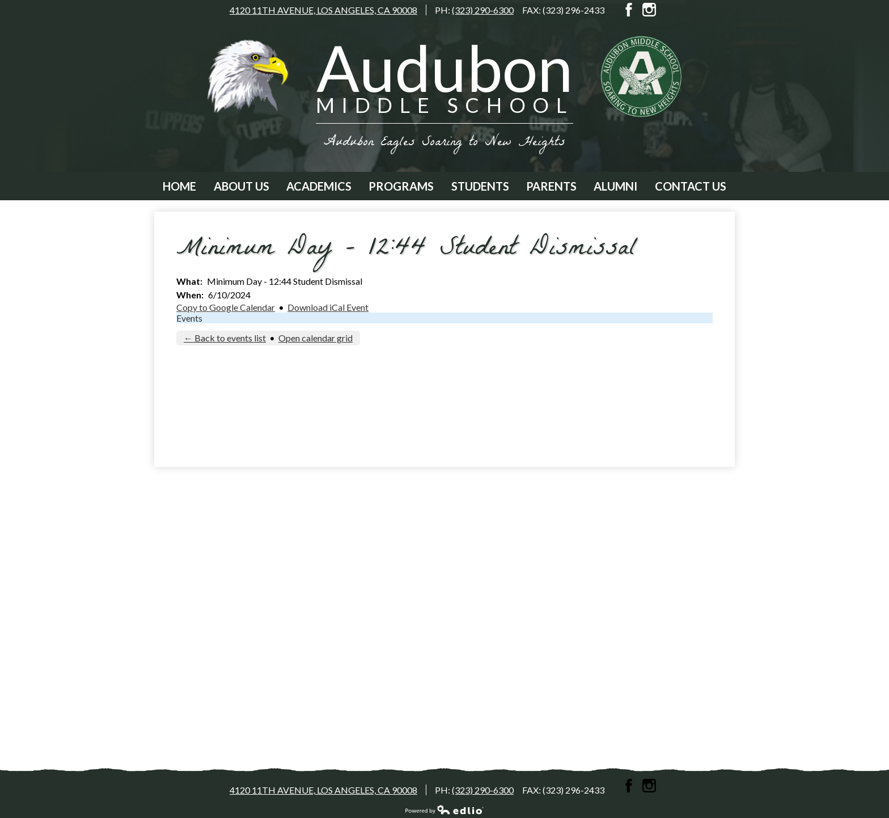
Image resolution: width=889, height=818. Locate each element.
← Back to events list (225, 337)
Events (189, 318)
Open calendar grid (315, 337)
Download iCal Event (328, 307)
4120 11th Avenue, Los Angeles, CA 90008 (323, 10)
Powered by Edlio (444, 809)
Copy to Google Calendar (225, 307)
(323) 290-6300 (483, 10)
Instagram (649, 9)
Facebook (629, 9)
